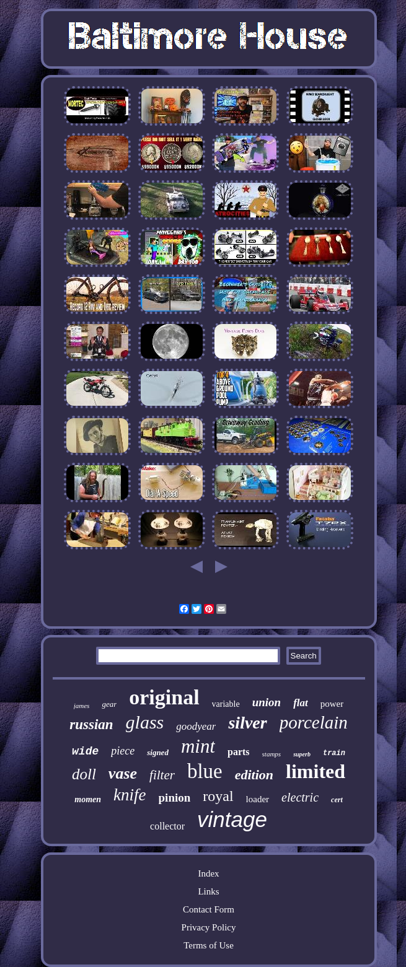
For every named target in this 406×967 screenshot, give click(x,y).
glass (145, 722)
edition (254, 774)
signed (158, 752)
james (82, 705)
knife (129, 794)
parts (238, 751)
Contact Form (208, 909)
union (266, 702)
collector (167, 826)
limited (315, 771)
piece (123, 751)
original (164, 697)
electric (300, 797)
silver (247, 722)
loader (257, 799)
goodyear (196, 726)
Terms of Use (208, 945)
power (332, 704)
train (334, 753)
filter (162, 775)
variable (226, 704)
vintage (232, 819)
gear (109, 704)
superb (302, 754)
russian (91, 724)
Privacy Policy (209, 927)
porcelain (314, 722)
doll (84, 774)
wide (85, 751)
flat (300, 703)
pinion (175, 797)
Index (208, 873)
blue (205, 771)
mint (198, 746)
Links (208, 891)
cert (337, 799)
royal (218, 796)
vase (122, 773)
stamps (271, 754)
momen (87, 799)
